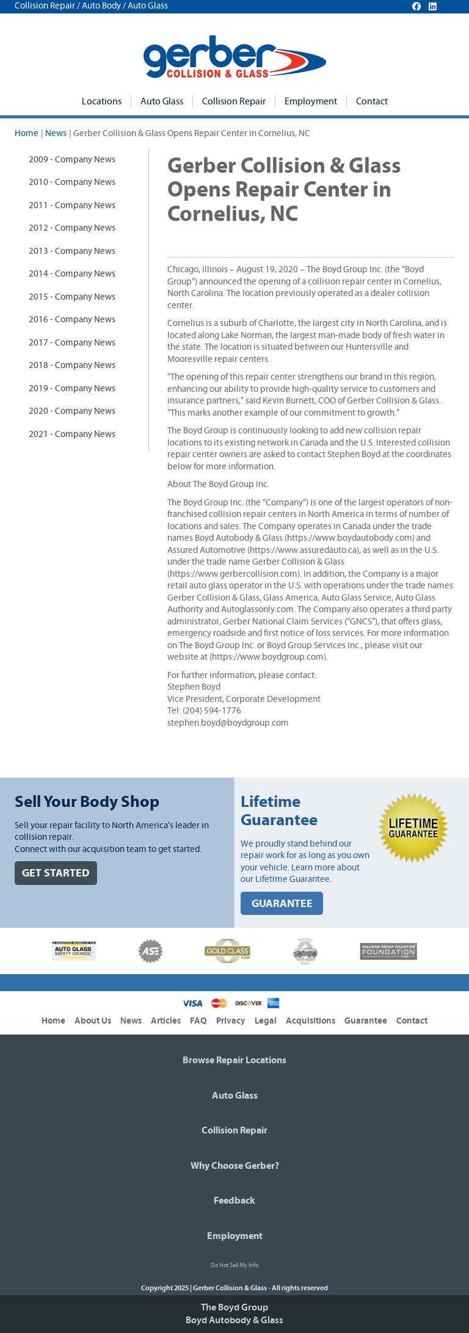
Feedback (234, 1200)
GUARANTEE (282, 903)
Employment (311, 101)
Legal (266, 1021)
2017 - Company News (72, 342)
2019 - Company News (72, 388)
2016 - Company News (72, 319)
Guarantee (365, 1021)
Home (26, 133)
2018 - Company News (72, 365)
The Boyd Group (234, 1307)
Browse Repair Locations (234, 1060)
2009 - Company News (72, 159)
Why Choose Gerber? (235, 1165)
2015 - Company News (72, 297)
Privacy (230, 1021)
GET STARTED (56, 873)
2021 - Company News (72, 434)
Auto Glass (161, 101)
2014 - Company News (72, 273)
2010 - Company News (72, 182)
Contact (372, 101)
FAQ (198, 1021)
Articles (166, 1021)
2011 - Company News (72, 205)
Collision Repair (234, 101)
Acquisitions (310, 1021)
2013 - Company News (72, 251)
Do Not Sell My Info (234, 1265)
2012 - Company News (72, 228)
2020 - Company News (72, 411)
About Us (93, 1021)
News (56, 133)
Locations (102, 101)
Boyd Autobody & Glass (234, 1320)
